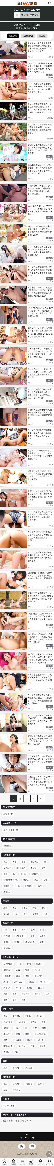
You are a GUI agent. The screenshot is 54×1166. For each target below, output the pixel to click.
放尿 (27, 1033)
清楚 (43, 868)
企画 (18, 969)
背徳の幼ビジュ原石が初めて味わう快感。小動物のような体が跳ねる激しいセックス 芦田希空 (40, 189)
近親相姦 (7, 976)
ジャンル (22, 1162)
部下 (25, 914)
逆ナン (6, 981)
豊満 (41, 942)
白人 (36, 880)
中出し (28, 1016)
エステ (32, 981)
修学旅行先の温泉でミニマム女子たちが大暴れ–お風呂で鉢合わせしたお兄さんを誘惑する (40, 597)
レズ (47, 993)
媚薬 (43, 1021)
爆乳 (23, 930)
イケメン (16, 1083)
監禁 (5, 999)
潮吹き (6, 1028)
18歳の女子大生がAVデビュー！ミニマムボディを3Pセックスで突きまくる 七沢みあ (40, 617)
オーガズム (17, 1040)
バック (41, 1040)
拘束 (23, 999)
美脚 (32, 935)
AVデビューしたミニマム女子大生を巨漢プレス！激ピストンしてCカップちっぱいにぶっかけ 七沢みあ (40, 658)
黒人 (5, 1083)
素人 (5, 861)
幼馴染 (35, 914)
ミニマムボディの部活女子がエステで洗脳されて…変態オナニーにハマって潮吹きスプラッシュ (40, 87)
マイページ (49, 1162)
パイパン (7, 935)
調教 (18, 1033)
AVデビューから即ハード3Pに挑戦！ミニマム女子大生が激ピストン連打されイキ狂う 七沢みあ (40, 637)
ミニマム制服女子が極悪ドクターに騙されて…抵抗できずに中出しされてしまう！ (40, 434)
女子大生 (7, 868)
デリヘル (7, 988)
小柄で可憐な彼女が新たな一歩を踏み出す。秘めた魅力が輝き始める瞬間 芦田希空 (40, 413)
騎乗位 (30, 1040)
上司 (16, 914)
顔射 (44, 1028)
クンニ (42, 1045)
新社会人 (7, 892)
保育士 (46, 880)
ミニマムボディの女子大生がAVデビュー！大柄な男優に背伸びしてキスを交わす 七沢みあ (40, 719)
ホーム (4, 1162)
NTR (29, 964)
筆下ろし (16, 1016)
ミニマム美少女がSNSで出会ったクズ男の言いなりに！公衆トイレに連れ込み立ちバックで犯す (40, 393)
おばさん (34, 861)
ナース (17, 885)
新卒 (40, 885)
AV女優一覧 (8, 814)
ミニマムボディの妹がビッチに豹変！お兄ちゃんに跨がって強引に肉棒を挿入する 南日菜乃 (40, 250)
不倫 (20, 964)
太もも (43, 935)
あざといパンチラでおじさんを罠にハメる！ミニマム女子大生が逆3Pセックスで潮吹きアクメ (40, 454)
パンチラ (25, 993)
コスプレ (16, 1067)
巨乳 (5, 930)
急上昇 (31, 1162)
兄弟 (45, 914)
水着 (5, 1067)
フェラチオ (8, 1021)
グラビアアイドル (10, 880)
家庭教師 (29, 885)
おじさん (16, 1090)
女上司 (6, 914)
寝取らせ (7, 969)
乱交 (35, 1028)
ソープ (19, 988)
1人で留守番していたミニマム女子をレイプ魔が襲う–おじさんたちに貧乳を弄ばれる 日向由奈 (40, 311)
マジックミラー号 (10, 830)
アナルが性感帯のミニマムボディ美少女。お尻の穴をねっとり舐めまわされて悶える (40, 678)
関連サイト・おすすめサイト (16, 1120)
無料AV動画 (31, 1153)
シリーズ (40, 1162)
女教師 (6, 885)
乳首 (33, 930)
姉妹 (34, 908)
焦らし (6, 1052)
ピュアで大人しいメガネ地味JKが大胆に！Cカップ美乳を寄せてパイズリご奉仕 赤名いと (40, 760)
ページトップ (27, 1138)
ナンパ (37, 969)
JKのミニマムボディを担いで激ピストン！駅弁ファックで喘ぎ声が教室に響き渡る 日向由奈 (40, 230)
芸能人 (26, 880)
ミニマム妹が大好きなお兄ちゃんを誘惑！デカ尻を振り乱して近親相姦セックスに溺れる (40, 536)
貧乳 (14, 930)
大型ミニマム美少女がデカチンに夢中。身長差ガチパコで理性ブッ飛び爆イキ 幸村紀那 (40, 495)
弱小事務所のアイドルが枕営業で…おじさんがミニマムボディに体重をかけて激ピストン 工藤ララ (40, 169)
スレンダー (20, 935)
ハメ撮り (21, 1021)
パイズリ (21, 1045)
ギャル (23, 873)
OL (14, 873)
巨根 (40, 1083)
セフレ (24, 908)
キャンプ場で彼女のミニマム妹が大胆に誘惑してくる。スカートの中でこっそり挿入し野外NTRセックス (40, 108)
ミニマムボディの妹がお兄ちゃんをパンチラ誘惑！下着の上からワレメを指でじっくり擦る (40, 515)
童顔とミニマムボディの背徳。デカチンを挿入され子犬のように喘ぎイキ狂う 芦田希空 (40, 148)
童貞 (5, 1090)
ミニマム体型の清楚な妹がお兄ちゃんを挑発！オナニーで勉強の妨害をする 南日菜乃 (40, 271)
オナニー (39, 1016)
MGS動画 (7, 846)
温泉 (5, 993)
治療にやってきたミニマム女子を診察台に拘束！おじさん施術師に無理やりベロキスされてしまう (40, 46)
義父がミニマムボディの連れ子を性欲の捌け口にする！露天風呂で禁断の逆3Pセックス (40, 128)
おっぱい (7, 947)
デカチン (29, 1083)
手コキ (17, 1028)
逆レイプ (38, 976)
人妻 (14, 861)
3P (26, 1028)
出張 (14, 999)
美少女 (33, 868)
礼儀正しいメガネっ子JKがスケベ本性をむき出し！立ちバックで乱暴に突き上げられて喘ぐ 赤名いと (40, 780)
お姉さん (35, 873)
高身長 (17, 942)
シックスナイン (41, 1033)
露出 (40, 988)
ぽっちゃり (29, 942)
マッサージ (44, 981)
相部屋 (30, 988)
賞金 (27, 969)
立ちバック (8, 1045)
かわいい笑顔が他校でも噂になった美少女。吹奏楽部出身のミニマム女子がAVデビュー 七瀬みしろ (40, 67)
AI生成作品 (20, 868)
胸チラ (37, 993)
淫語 (32, 1045)
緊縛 (5, 1040)
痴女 (5, 1016)
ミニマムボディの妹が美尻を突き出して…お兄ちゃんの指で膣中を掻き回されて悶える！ (40, 556)
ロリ (5, 873)
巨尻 (42, 930)
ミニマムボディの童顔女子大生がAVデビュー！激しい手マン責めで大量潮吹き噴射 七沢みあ (40, 699)
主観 (16, 1052)
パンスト (29, 1067)
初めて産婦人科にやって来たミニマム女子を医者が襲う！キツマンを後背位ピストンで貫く (40, 474)
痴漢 (18, 976)
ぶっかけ (7, 1033)
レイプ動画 (8, 964)
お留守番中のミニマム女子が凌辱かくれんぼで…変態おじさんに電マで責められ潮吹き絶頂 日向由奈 (40, 291)
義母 (14, 908)
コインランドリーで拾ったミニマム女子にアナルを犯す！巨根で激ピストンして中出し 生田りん (40, 352)
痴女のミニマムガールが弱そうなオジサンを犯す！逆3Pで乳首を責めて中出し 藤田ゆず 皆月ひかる (40, 332)
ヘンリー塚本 (8, 1105)
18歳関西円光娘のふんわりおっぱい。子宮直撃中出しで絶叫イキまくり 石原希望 (40, 575)
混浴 (14, 993)
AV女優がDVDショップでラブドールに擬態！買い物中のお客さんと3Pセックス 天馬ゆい (40, 209)
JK (45, 861)
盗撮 (27, 976)
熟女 (23, 861)
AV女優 (13, 1162)
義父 (5, 908)
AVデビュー (19, 981)
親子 (44, 908)
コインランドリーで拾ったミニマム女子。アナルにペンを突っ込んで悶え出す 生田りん (40, 373)
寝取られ (39, 964)
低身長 (6, 942)
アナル (33, 1021)
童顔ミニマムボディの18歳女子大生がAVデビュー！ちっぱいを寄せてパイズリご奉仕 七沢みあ (40, 739)
